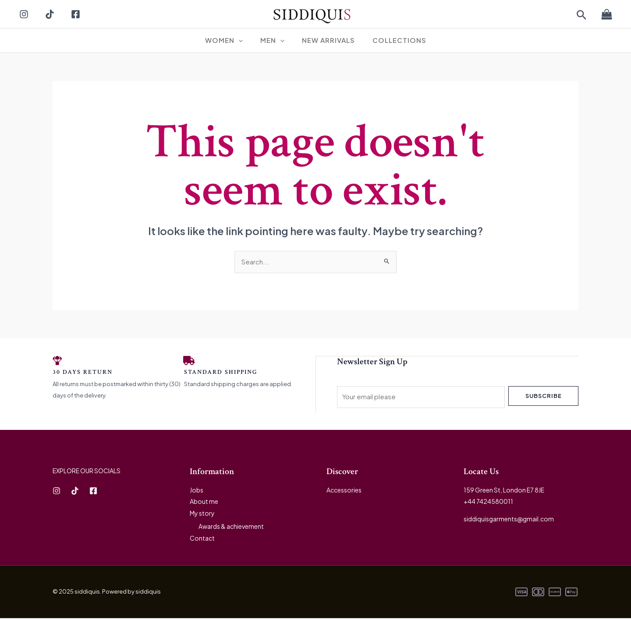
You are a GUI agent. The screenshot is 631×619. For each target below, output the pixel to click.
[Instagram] (23, 14)
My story (202, 514)
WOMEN (230, 40)
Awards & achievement (231, 527)
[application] (245, 40)
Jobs (196, 491)
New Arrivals (326, 40)
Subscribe (543, 396)
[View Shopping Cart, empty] (606, 15)
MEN (274, 40)
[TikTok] (49, 14)
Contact (202, 539)
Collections (393, 40)
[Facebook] (75, 14)
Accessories (344, 491)
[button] (581, 15)
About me (204, 502)
